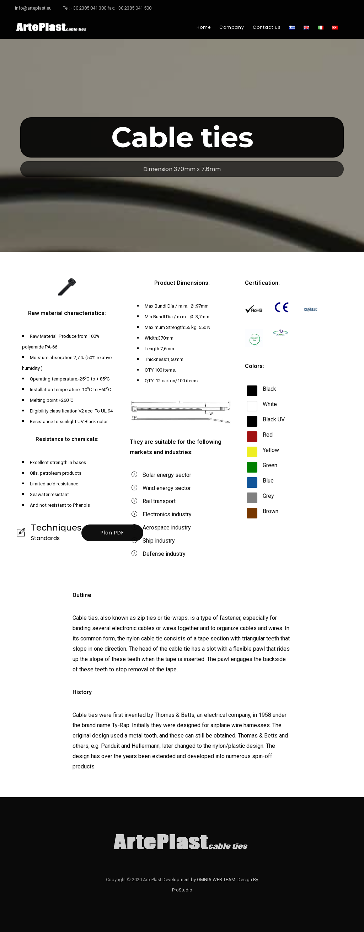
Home (204, 27)
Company (231, 27)
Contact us (267, 27)
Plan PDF (112, 532)
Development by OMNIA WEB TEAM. (199, 879)
